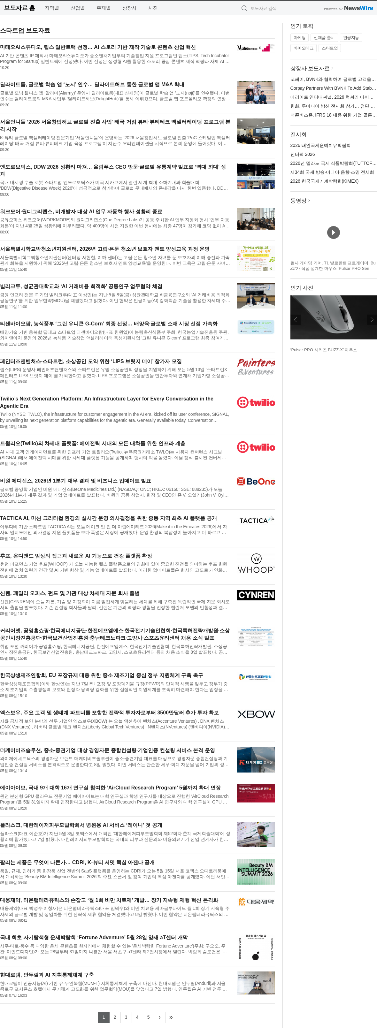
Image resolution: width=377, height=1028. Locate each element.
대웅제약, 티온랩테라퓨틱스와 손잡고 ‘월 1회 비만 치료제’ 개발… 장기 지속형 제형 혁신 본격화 (109, 900)
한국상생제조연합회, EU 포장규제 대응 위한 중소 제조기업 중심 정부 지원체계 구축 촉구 (101, 675)
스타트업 (330, 48)
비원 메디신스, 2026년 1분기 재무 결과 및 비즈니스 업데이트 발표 (75, 481)
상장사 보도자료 (310, 68)
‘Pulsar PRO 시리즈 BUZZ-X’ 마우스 (324, 349)
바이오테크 (304, 48)
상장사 (129, 8)
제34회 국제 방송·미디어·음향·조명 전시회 (332, 172)
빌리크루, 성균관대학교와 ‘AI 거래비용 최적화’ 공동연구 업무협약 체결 (81, 286)
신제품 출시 (324, 37)
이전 (295, 320)
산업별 (78, 8)
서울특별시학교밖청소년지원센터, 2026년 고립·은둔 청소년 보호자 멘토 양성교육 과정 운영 (105, 249)
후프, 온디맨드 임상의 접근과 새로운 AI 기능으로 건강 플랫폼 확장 (76, 556)
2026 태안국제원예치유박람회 (320, 145)
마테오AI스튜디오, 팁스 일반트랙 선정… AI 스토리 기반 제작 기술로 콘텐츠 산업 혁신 (98, 47)
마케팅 (300, 37)
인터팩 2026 (302, 154)
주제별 (103, 8)
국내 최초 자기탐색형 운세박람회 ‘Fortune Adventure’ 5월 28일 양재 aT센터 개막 (94, 937)
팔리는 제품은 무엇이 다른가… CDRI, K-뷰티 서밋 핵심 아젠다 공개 (77, 862)
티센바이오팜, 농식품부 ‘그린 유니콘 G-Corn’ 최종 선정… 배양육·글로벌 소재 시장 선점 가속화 (109, 323)
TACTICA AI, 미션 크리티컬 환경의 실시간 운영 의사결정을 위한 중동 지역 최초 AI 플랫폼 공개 (108, 518)
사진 (153, 8)
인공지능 (351, 37)
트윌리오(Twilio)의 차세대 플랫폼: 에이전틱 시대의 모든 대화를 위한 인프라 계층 (92, 443)
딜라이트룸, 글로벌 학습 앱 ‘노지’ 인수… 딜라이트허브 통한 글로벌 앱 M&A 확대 (92, 84)
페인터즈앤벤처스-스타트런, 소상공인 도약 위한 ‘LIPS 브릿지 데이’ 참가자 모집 (91, 361)
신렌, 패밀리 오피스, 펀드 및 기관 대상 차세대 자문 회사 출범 (70, 593)
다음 (372, 320)
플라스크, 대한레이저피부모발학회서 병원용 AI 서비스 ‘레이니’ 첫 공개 (81, 825)
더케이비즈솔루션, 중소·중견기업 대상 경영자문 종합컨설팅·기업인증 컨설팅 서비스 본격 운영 (107, 750)
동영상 (298, 201)
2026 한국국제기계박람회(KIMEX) (324, 181)
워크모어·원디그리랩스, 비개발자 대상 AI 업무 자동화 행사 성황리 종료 (81, 211)
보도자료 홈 (19, 7)
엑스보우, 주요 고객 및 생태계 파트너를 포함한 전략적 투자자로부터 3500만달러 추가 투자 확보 (109, 712)
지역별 (52, 8)
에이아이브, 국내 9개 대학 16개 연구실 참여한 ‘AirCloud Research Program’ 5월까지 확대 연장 (110, 787)
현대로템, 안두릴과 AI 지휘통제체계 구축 (47, 975)
